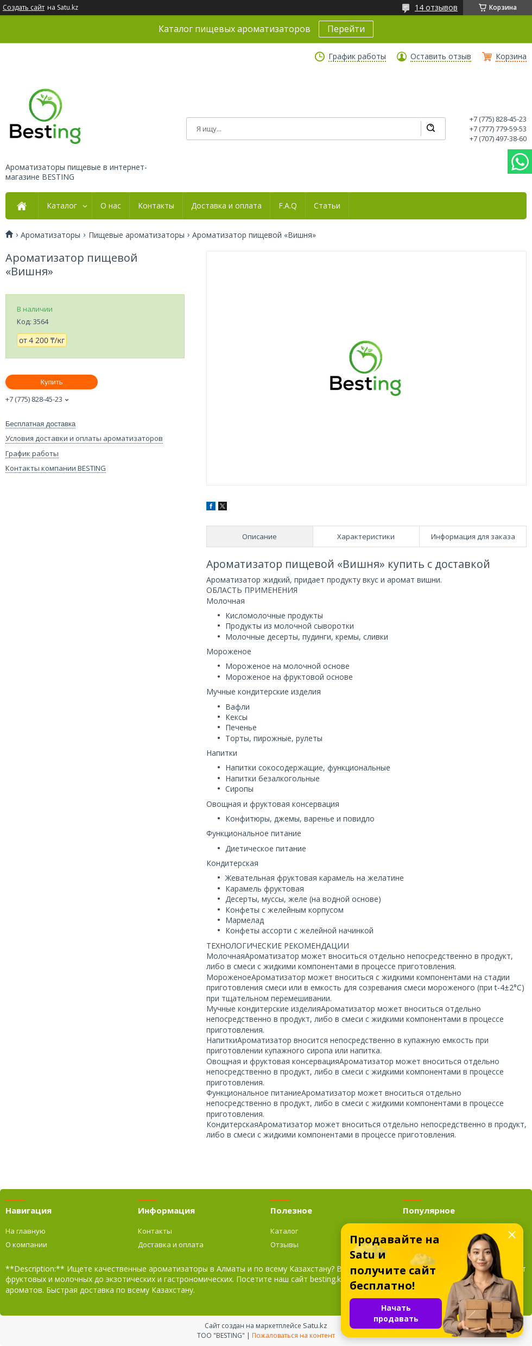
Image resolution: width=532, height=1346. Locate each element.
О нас (110, 206)
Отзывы (284, 1244)
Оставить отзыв (440, 56)
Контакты (156, 206)
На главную (25, 1231)
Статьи (327, 206)
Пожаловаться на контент (293, 1335)
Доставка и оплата (226, 206)
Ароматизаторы (50, 235)
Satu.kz (315, 1325)
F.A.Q (287, 206)
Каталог (62, 206)
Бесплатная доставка (40, 424)
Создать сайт (24, 7)
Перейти (346, 29)
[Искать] (430, 128)
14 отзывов (436, 7)
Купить (51, 382)
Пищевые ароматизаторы (136, 235)
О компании (26, 1244)
